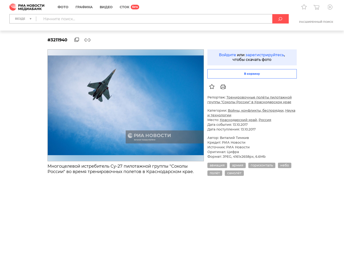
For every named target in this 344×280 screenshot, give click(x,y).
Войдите (227, 55)
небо (284, 165)
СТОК (124, 7)
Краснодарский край (238, 120)
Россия (265, 120)
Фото (63, 7)
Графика (84, 7)
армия (237, 165)
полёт (215, 173)
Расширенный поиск (316, 22)
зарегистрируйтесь (264, 55)
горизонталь (262, 165)
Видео (106, 7)
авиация (217, 165)
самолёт (234, 173)
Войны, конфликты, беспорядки (256, 110)
